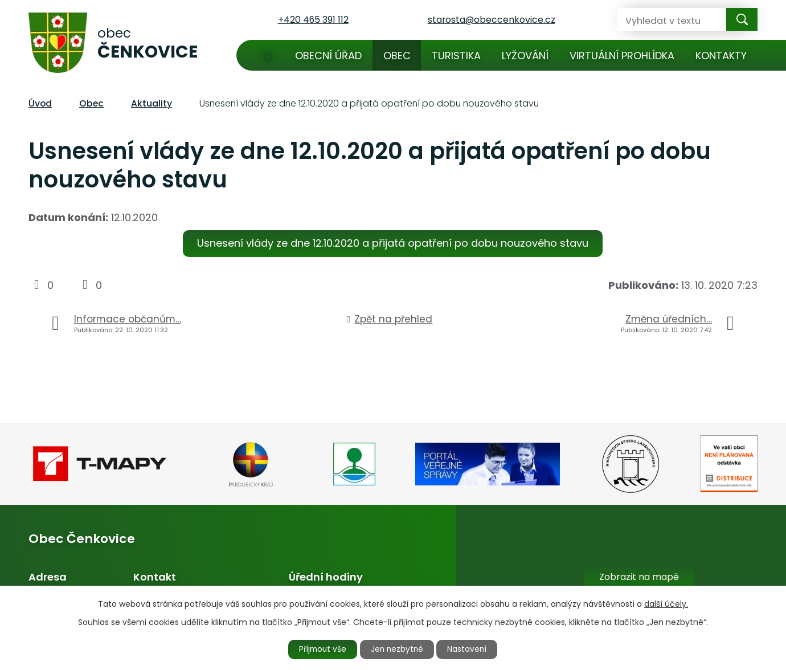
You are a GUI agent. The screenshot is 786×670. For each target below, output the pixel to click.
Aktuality (151, 103)
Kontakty (721, 55)
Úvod (268, 55)
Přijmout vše (320, 649)
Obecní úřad (328, 55)
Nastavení (471, 649)
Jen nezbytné (398, 649)
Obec (397, 55)
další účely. (666, 603)
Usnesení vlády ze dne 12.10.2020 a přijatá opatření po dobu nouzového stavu (393, 243)
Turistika (456, 55)
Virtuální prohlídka (622, 55)
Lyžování (525, 55)
